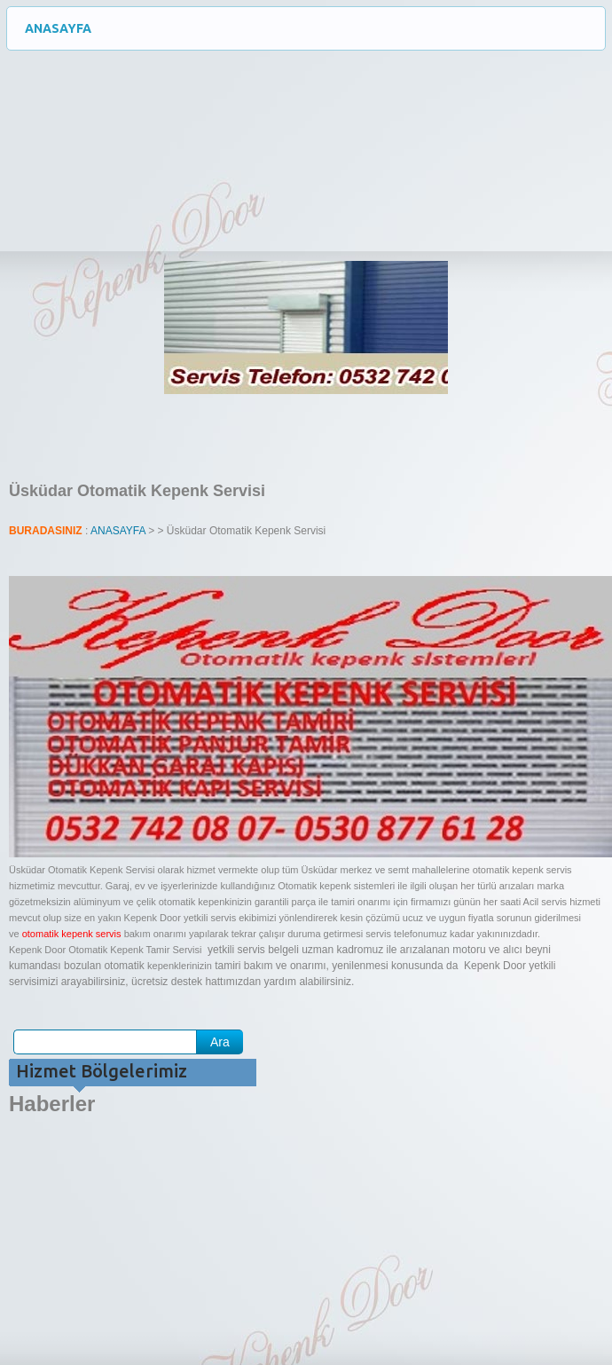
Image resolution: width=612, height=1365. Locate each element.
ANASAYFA (315, 28)
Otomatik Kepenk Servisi (133, 116)
